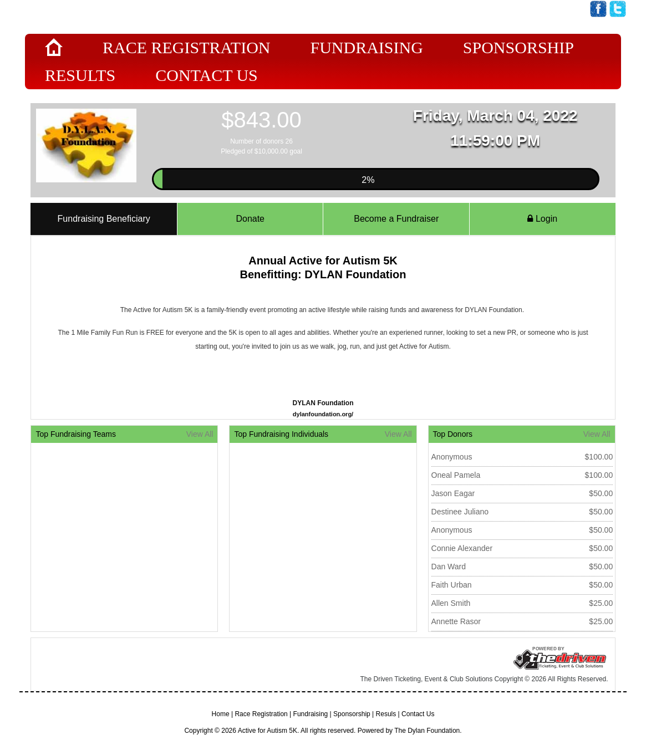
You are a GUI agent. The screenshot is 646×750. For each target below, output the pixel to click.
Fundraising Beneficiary (104, 218)
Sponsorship (518, 47)
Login (542, 218)
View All (199, 434)
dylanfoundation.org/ (323, 414)
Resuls (386, 714)
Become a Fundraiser (396, 218)
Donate (250, 218)
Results (80, 75)
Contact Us (206, 75)
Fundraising (366, 47)
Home (221, 714)
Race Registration (187, 47)
